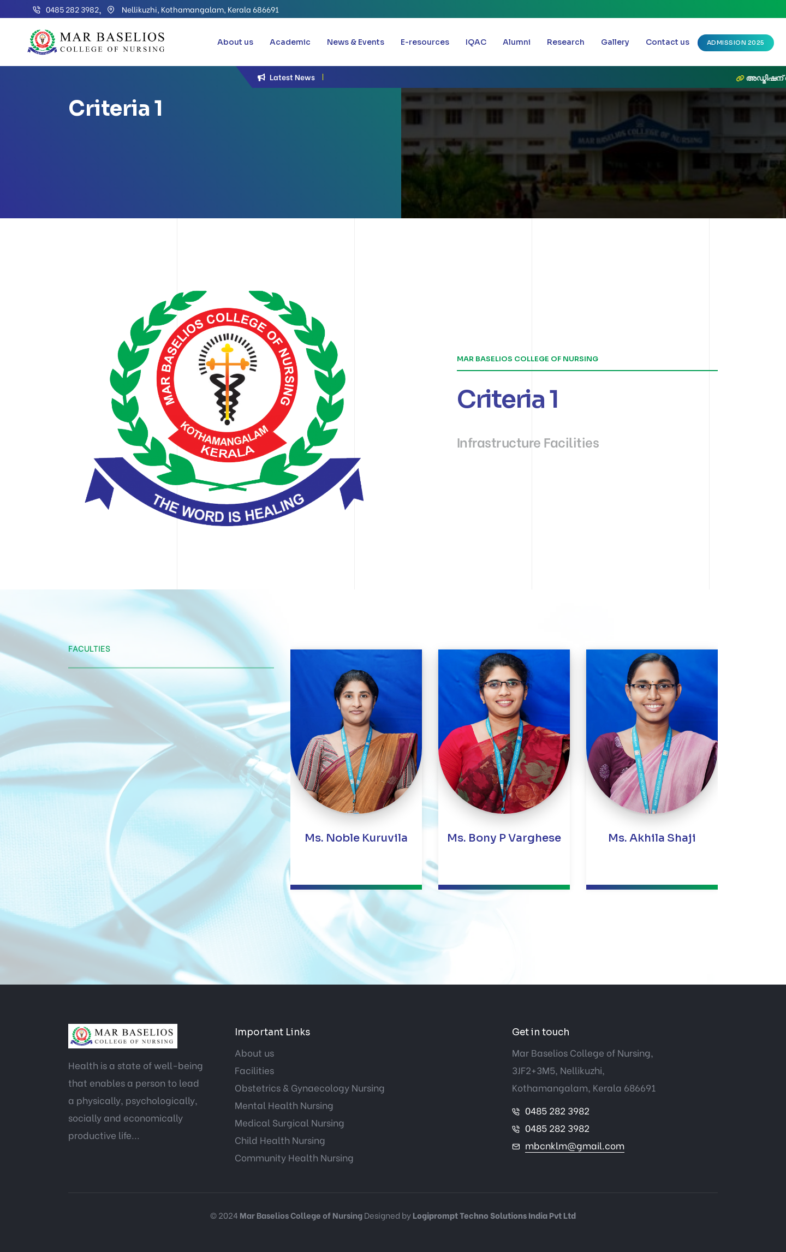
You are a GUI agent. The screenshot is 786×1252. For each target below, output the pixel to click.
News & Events (355, 42)
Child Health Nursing (280, 1140)
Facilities (254, 1070)
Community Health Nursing (294, 1157)
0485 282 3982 (72, 9)
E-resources (425, 42)
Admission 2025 (736, 42)
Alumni (517, 42)
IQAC (476, 42)
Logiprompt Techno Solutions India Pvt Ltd (494, 1215)
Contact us (667, 42)
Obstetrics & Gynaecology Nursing (310, 1087)
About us (235, 42)
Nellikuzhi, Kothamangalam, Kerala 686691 (199, 9)
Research (566, 42)
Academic (290, 42)
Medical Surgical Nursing (289, 1122)
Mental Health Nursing (284, 1105)
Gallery (615, 42)
